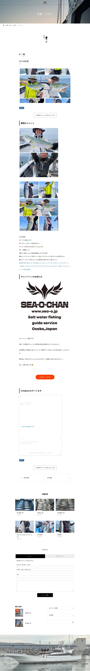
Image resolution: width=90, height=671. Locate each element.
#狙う (60, 266)
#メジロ (25, 266)
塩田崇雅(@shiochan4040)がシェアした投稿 (40, 452)
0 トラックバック (59, 556)
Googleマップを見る (45, 377)
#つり (64, 266)
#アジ (44, 266)
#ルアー (56, 266)
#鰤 (22, 266)
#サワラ (39, 266)
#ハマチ (30, 266)
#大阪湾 (21, 263)
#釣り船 (26, 263)
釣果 (20, 63)
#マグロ (51, 266)
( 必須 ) (23, 564)
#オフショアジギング (48, 263)
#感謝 (28, 269)
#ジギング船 (32, 263)
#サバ (47, 266)
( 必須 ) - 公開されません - (24, 569)
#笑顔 (24, 269)
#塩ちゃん (39, 263)
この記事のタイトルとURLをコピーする (45, 115)
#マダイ (35, 266)
